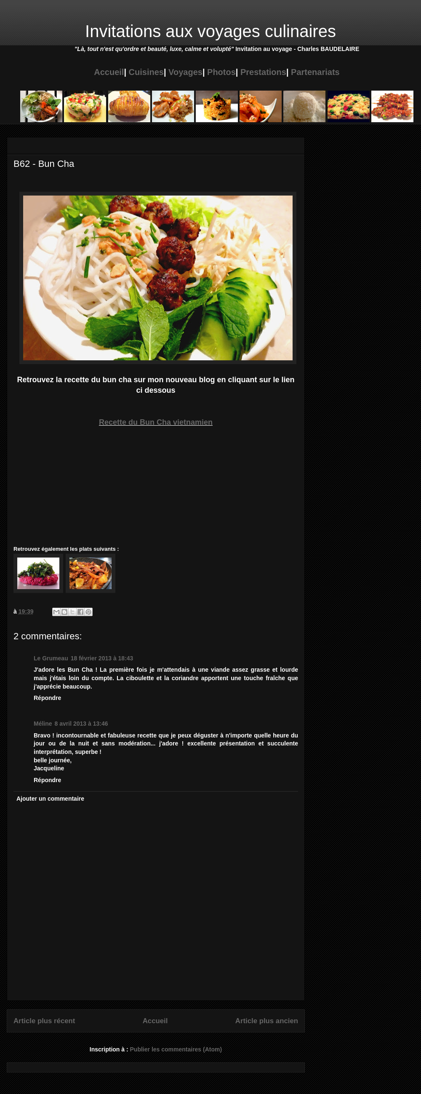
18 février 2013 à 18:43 (102, 658)
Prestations (263, 72)
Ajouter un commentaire (50, 798)
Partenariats (315, 72)
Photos (221, 72)
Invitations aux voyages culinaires (210, 31)
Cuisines (146, 72)
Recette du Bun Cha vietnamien (156, 422)
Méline (43, 723)
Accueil (109, 72)
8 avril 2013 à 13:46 (81, 723)
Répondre (47, 697)
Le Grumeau (51, 658)
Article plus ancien (266, 1021)
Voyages (185, 72)
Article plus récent (44, 1021)
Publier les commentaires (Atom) (176, 1049)
